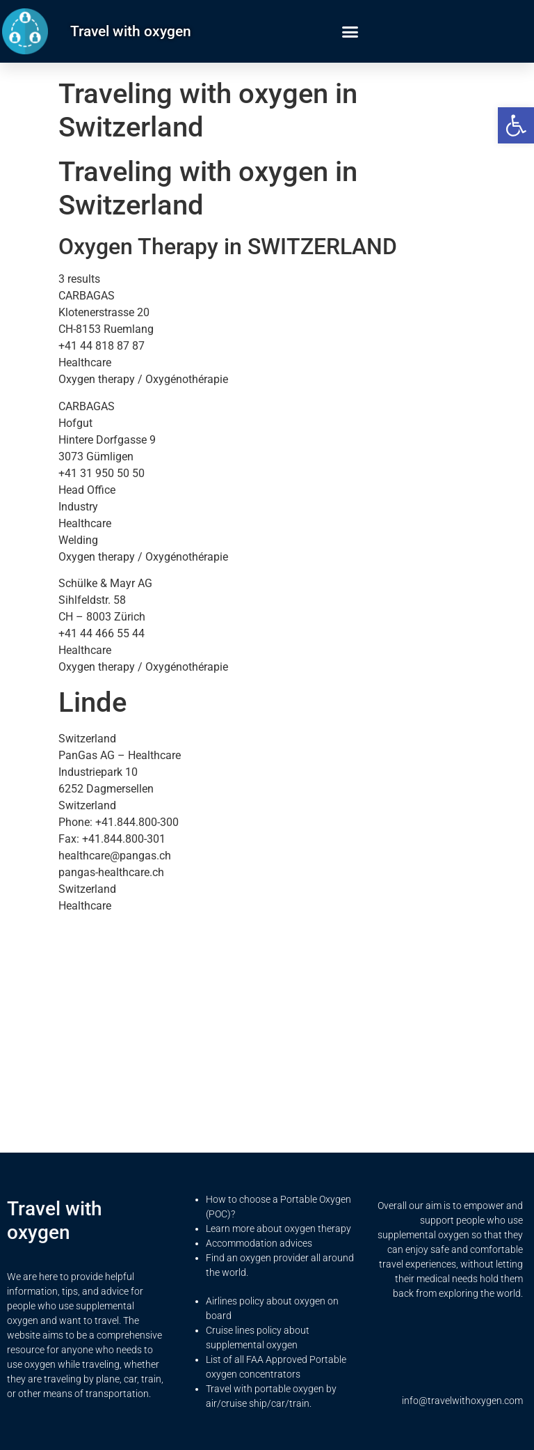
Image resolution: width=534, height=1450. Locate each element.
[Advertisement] (267, 1021)
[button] (516, 125)
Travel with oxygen (130, 31)
